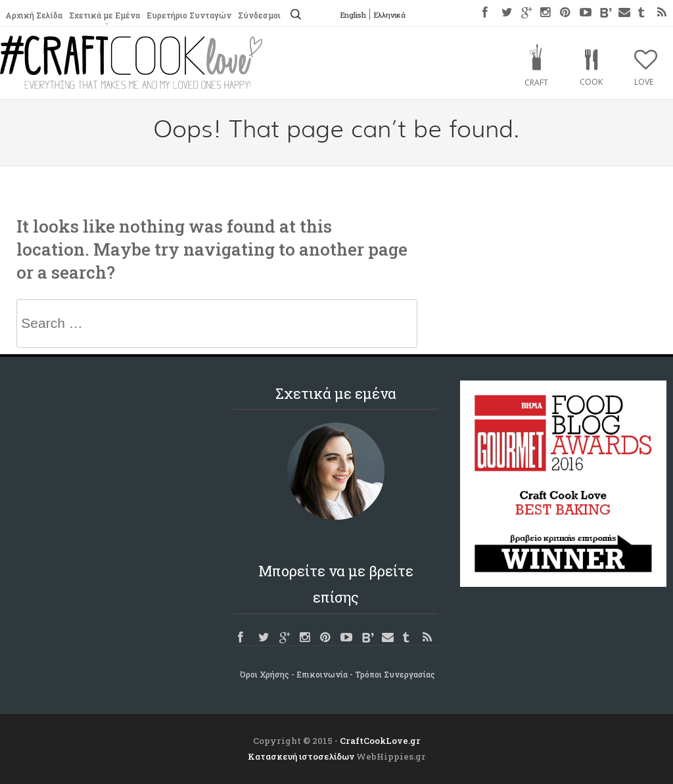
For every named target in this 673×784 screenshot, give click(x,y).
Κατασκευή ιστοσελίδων (301, 756)
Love (643, 81)
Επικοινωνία (322, 674)
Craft (536, 82)
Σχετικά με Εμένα (104, 15)
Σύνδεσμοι (259, 15)
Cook (591, 81)
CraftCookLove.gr (380, 741)
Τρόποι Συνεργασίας (395, 674)
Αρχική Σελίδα (33, 15)
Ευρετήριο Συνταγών (189, 15)
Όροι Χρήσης (264, 674)
